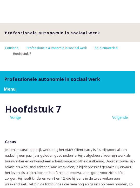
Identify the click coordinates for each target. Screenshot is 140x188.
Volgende (120, 117)
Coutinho (11, 48)
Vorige (15, 117)
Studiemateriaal (106, 48)
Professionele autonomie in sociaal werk (56, 48)
